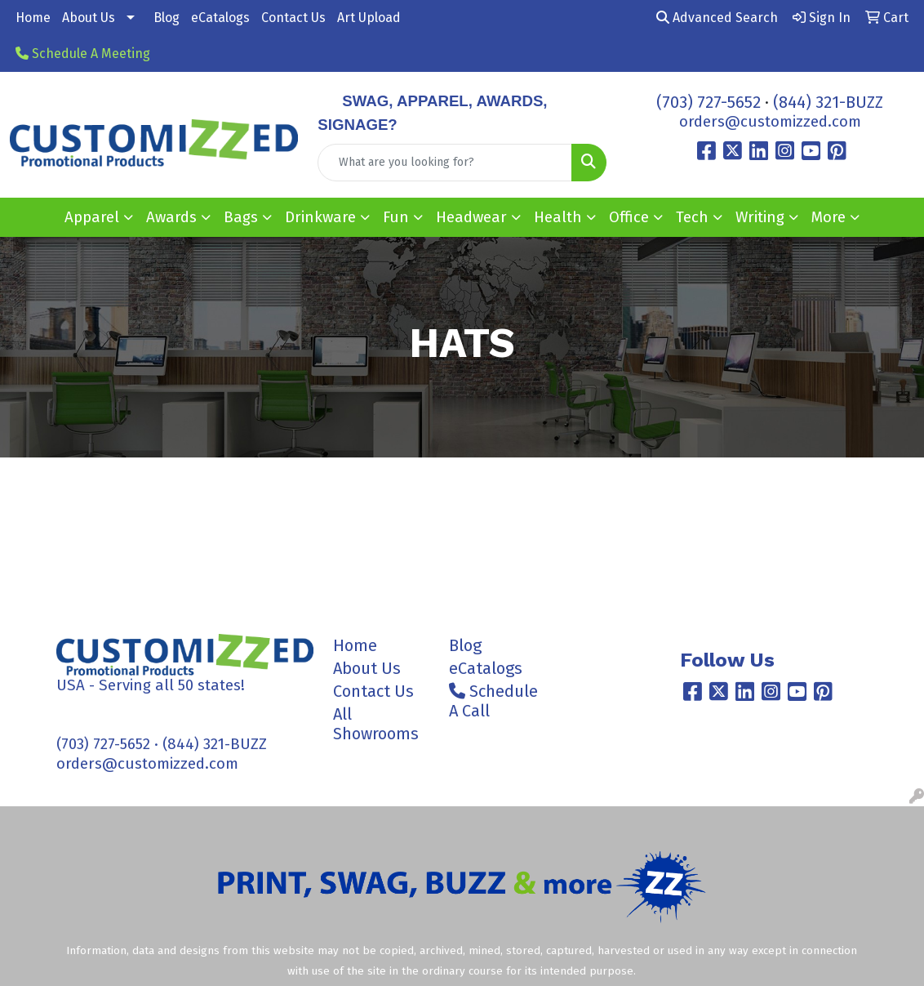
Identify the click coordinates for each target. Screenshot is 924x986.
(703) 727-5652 (708, 102)
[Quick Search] (444, 162)
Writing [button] (759, 217)
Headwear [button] (471, 217)
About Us (88, 17)
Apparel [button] (91, 217)
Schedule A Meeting (83, 53)
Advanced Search (717, 17)
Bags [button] (241, 217)
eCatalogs (220, 17)
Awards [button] (171, 217)
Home (33, 17)
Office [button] (629, 217)
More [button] (828, 217)
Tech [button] (692, 217)
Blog (166, 17)
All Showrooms (376, 723)
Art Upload (369, 17)
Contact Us (293, 17)
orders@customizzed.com (770, 122)
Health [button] (558, 217)
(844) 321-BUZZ (828, 102)
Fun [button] (396, 217)
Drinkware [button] (320, 217)
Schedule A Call (493, 701)
